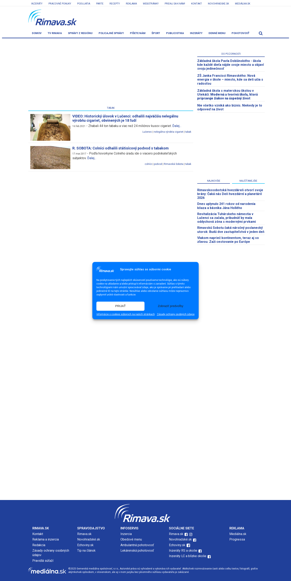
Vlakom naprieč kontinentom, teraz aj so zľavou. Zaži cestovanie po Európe (228, 240)
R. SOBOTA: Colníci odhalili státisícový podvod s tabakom (120, 148)
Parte (99, 3)
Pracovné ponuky (59, 3)
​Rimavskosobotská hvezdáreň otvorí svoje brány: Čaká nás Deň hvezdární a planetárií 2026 (230, 194)
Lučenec (147, 131)
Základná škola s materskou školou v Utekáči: (227, 94)
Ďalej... (176, 126)
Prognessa (237, 539)
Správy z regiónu (80, 33)
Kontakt (196, 3)
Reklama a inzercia (45, 539)
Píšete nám (138, 33)
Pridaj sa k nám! (175, 3)
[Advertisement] (110, 73)
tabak (188, 131)
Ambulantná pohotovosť (137, 545)
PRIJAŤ (120, 306)
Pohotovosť (240, 33)
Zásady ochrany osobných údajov (176, 314)
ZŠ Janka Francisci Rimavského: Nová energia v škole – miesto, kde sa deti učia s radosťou (230, 79)
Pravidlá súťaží (42, 561)
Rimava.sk (84, 534)
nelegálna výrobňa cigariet (168, 131)
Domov (37, 33)
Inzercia (126, 534)
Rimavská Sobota (173, 164)
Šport (156, 33)
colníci (148, 164)
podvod (158, 164)
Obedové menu (131, 539)
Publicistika (175, 33)
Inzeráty (36, 3)
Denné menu (217, 33)
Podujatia (83, 3)
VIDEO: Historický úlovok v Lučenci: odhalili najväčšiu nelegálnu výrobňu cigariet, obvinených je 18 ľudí (125, 118)
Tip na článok (86, 550)
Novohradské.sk (88, 539)
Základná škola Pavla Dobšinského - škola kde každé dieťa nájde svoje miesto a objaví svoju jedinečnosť (230, 64)
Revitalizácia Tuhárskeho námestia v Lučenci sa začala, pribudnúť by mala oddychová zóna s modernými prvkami (226, 218)
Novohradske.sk (218, 3)
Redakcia (38, 545)
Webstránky (151, 3)
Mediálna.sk (242, 3)
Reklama (131, 3)
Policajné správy (111, 33)
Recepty (115, 3)
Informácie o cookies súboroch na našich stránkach (126, 314)
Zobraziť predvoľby (170, 306)
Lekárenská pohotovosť (137, 550)
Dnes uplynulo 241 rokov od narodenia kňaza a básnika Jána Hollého (226, 206)
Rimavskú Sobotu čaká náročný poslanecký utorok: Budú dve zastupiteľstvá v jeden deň (230, 229)
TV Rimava (55, 33)
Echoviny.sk (85, 545)
